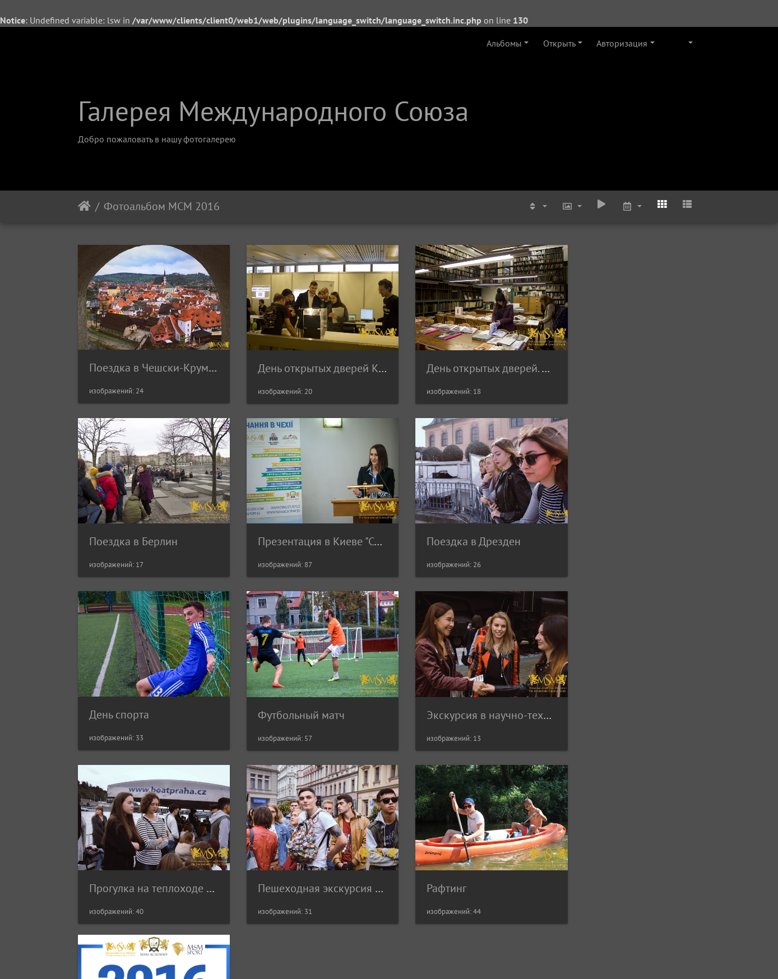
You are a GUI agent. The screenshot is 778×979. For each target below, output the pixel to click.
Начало (84, 206)
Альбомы (504, 43)
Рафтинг (588, 696)
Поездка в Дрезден (296, 529)
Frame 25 (109, 854)
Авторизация (621, 43)
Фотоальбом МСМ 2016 (162, 206)
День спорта (439, 528)
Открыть (559, 43)
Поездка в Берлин (612, 362)
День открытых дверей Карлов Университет (355, 362)
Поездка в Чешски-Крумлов (157, 361)
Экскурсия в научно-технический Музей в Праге (207, 696)
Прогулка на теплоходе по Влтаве (332, 696)
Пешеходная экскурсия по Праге (489, 696)
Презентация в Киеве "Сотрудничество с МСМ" (203, 529)
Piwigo (404, 955)
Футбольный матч (611, 529)
